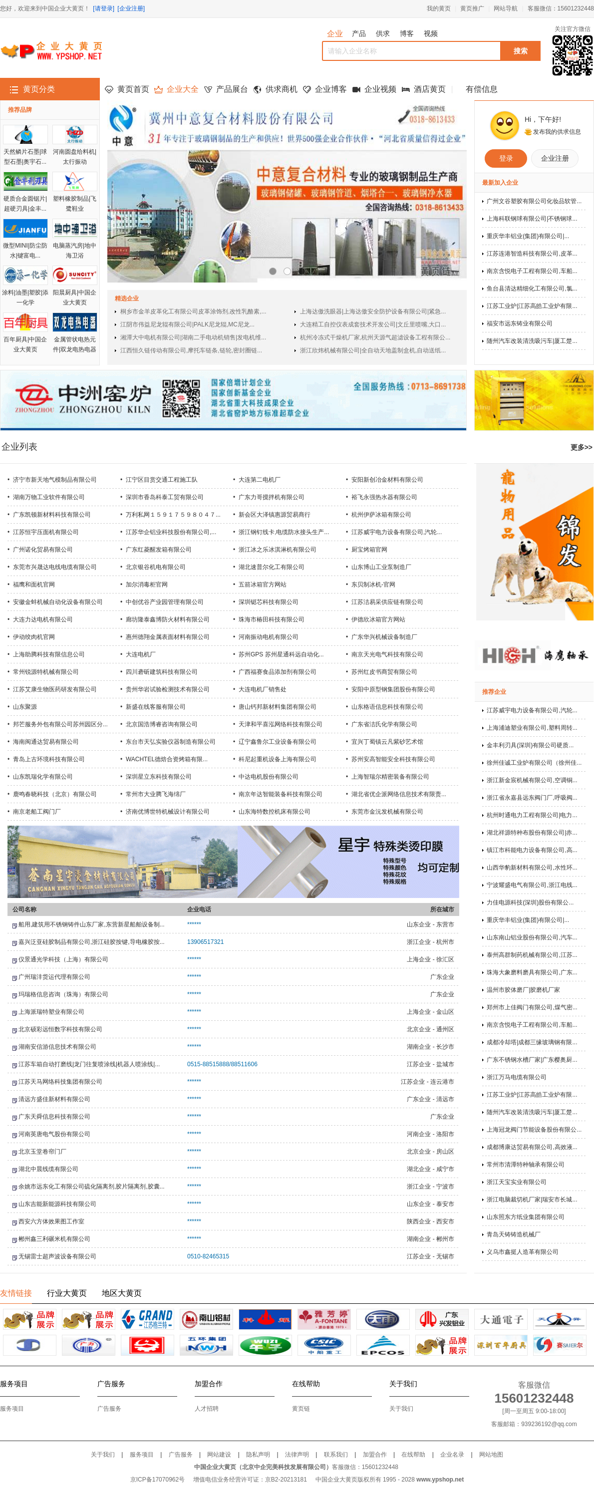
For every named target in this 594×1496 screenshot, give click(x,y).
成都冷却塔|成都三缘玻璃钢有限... (532, 1042)
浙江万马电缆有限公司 (517, 1077)
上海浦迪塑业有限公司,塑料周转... (532, 727)
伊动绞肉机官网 (34, 636)
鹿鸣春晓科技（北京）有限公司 (55, 794)
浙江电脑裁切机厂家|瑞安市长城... (532, 1199)
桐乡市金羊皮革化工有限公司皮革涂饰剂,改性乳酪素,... (193, 311)
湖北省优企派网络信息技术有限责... (398, 794)
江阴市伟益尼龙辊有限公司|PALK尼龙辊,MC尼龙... (187, 324)
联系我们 (336, 1454)
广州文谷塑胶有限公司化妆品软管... (534, 201)
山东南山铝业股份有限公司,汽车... (532, 937)
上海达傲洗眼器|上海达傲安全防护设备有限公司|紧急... (373, 311)
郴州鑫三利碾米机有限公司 (54, 1238)
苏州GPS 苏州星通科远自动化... (281, 654)
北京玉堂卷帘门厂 (42, 1151)
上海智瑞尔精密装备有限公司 (390, 776)
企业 (335, 33)
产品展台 (232, 89)
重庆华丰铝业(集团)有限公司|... (528, 236)
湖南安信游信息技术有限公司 (57, 1046)
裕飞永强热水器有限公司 (384, 497)
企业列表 (19, 447)
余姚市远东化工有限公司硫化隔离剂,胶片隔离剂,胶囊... (91, 1186)
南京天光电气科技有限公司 (387, 654)
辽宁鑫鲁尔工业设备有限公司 (277, 741)
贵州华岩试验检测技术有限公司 (168, 689)
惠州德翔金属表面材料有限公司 (168, 636)
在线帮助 (413, 1454)
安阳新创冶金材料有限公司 (387, 479)
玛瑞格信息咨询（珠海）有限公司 (63, 994)
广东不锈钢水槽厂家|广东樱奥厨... (532, 1059)
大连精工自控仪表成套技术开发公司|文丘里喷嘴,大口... (373, 324)
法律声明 (297, 1454)
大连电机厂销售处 (263, 689)
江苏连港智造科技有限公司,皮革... (532, 253)
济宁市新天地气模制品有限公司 (55, 479)
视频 (431, 33)
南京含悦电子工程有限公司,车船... (532, 271)
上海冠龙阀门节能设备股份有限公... (534, 1129)
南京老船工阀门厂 (37, 811)
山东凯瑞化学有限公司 (43, 776)
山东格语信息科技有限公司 (387, 706)
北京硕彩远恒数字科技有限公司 (60, 1029)
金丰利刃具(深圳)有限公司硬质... (530, 745)
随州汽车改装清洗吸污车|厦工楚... (532, 340)
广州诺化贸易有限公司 (43, 549)
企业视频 (380, 89)
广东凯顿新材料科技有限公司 (52, 514)
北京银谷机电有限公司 (156, 567)
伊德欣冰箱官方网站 (378, 619)
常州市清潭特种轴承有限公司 (526, 1164)
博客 (407, 33)
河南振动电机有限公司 (268, 636)
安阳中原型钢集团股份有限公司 (393, 689)
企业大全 (183, 89)
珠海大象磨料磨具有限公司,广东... (532, 972)
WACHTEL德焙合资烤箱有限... (167, 759)
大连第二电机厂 (260, 479)
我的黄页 (439, 8)
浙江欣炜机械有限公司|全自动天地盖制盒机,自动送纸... (373, 350)
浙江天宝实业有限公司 (517, 1182)
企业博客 (331, 89)
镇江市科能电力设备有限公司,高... (532, 850)
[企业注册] (131, 8)
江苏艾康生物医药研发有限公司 (55, 689)
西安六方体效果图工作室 (51, 1221)
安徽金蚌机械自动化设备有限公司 (58, 601)
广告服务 (109, 1408)
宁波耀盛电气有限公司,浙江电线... (532, 885)
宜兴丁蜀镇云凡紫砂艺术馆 (387, 741)
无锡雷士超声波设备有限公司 (57, 1256)
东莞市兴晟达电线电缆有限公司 (55, 567)
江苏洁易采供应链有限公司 (387, 601)
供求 (383, 33)
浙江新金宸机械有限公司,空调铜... (532, 780)
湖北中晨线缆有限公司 (48, 1169)
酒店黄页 (430, 89)
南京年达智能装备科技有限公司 (280, 794)
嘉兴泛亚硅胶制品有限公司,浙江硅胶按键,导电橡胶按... (91, 941)
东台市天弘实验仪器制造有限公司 (171, 741)
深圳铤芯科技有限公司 (268, 601)
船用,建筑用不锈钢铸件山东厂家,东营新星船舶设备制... (91, 924)
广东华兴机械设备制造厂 (384, 636)
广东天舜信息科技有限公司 (54, 1116)
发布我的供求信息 (557, 131)
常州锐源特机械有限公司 (46, 671)
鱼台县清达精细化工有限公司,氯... (532, 288)
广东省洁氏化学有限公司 (384, 724)
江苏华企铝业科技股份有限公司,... (171, 532)
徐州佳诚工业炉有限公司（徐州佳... (534, 762)
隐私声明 (258, 1454)
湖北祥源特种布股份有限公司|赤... (532, 832)
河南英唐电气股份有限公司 (54, 1134)
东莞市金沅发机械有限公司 (387, 811)
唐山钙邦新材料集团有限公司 (277, 706)
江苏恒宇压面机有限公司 (46, 532)
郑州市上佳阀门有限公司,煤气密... (532, 1007)
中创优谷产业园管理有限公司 (165, 601)
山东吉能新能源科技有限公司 (57, 1203)
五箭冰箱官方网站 (263, 584)
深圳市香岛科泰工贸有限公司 (165, 497)
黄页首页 (133, 89)
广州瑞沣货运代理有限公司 (54, 976)
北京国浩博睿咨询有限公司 (162, 724)
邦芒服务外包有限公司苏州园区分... (60, 724)
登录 (506, 158)
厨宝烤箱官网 (369, 549)
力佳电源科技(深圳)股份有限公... (530, 902)
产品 (359, 33)
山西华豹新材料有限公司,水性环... (532, 867)
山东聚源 (25, 706)
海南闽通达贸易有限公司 (46, 741)
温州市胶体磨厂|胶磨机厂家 (523, 989)
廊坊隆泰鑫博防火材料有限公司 (168, 619)
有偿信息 (482, 89)
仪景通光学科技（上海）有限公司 (63, 959)
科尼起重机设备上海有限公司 (277, 759)
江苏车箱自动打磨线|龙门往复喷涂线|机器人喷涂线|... (89, 1064)
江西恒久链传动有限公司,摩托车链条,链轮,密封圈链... (191, 350)
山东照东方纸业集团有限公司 (526, 1216)
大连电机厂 (141, 654)
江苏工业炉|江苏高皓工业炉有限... (532, 305)
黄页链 (301, 1408)
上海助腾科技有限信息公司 (49, 654)
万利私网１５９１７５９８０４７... (173, 514)
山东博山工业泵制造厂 (381, 567)
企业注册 (555, 158)
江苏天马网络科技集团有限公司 (60, 1081)
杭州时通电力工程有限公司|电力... (532, 815)
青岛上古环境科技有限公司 (49, 759)
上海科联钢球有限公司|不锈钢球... (532, 218)
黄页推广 (472, 8)
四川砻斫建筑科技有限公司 (162, 671)
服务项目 (12, 1408)
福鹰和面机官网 (34, 584)
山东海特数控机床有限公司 (274, 811)
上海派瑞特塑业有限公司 (51, 1011)
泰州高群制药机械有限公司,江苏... (532, 954)
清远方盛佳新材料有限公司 (54, 1099)
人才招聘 (207, 1408)
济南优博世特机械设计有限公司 (168, 811)
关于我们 (401, 1408)
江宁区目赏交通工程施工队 (162, 479)
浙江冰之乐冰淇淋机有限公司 (277, 549)
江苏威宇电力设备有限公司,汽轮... (396, 532)
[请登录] (103, 8)
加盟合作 (375, 1454)
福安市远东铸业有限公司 (520, 323)
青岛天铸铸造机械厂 (514, 1234)
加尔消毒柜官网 (147, 584)
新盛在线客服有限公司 (156, 706)
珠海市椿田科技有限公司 (271, 619)
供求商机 (281, 89)
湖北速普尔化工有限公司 (271, 567)
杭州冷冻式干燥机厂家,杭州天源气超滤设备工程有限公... (375, 337)
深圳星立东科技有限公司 (159, 776)
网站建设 (219, 1454)
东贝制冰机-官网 (373, 584)
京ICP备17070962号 (157, 1479)
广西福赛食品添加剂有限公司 (277, 671)
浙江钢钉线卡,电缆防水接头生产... (284, 532)
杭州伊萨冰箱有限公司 (381, 514)
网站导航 (506, 8)
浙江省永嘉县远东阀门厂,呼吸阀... (532, 797)
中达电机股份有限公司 (268, 776)
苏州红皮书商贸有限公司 (384, 671)
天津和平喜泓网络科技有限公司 (280, 724)
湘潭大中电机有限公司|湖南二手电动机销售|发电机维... (193, 337)
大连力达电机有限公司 (43, 619)
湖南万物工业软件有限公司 (49, 497)
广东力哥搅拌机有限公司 (271, 497)
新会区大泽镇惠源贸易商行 (274, 514)
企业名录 (452, 1454)
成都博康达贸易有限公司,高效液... (532, 1147)
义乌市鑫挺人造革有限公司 (523, 1251)
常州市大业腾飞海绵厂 (156, 794)
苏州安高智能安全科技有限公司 (393, 759)
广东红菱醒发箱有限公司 (159, 549)
